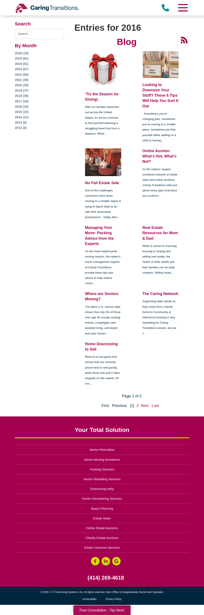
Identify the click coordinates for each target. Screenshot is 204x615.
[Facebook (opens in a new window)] (95, 561)
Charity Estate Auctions (102, 538)
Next (145, 406)
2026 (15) (21, 53)
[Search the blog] (39, 34)
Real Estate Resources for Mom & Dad (160, 232)
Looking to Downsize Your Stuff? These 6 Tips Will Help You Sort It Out (160, 95)
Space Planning (102, 508)
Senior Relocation (102, 449)
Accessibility (89, 599)
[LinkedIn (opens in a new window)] (106, 561)
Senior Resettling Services (102, 479)
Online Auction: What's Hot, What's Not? (159, 156)
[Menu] (182, 7)
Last (155, 406)
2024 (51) (21, 63)
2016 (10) (21, 106)
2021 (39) (21, 80)
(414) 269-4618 (106, 577)
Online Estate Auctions (102, 528)
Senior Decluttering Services (102, 498)
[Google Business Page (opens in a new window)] (116, 561)
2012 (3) (21, 127)
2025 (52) (21, 58)
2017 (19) (21, 101)
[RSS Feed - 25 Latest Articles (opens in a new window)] (184, 40)
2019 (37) (21, 90)
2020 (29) (21, 85)
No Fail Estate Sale (102, 183)
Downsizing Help (102, 489)
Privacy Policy (113, 599)
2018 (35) (21, 95)
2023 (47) (21, 69)
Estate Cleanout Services (102, 547)
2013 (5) (21, 122)
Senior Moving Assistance (102, 459)
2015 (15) (21, 112)
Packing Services (102, 469)
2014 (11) (21, 117)
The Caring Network (160, 294)
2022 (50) (21, 74)
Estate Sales (102, 518)
